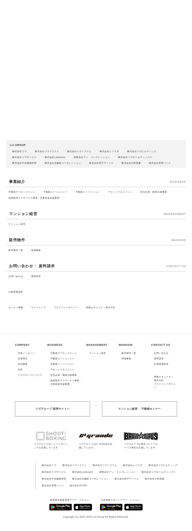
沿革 (20, 369)
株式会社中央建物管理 (24, 163)
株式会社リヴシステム (79, 151)
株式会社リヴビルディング (141, 151)
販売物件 (17, 240)
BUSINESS (55, 344)
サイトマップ (38, 307)
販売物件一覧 (15, 250)
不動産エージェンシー (55, 192)
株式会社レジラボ (109, 151)
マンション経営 (23, 214)
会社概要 (23, 364)
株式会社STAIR (78, 485)
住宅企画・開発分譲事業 (153, 192)
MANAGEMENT (96, 344)
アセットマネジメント (120, 192)
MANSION (126, 344)
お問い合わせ (15, 276)
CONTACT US (160, 344)
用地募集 (36, 250)
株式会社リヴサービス (24, 157)
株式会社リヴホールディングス (135, 157)
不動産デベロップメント (21, 192)
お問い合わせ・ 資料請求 (32, 266)
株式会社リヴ (19, 151)
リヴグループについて (30, 375)
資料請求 (36, 276)
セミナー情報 (15, 307)
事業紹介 (17, 182)
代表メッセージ (26, 353)
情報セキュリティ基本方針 (100, 307)
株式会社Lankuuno (55, 157)
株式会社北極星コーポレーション (63, 163)
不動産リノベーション (88, 192)
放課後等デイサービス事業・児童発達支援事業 (33, 198)
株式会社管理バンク (160, 163)
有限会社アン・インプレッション (92, 157)
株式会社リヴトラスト (47, 151)
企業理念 (23, 358)
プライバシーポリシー (66, 307)
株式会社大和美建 (131, 163)
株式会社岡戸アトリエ (101, 163)
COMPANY (22, 344)
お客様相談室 (15, 292)
